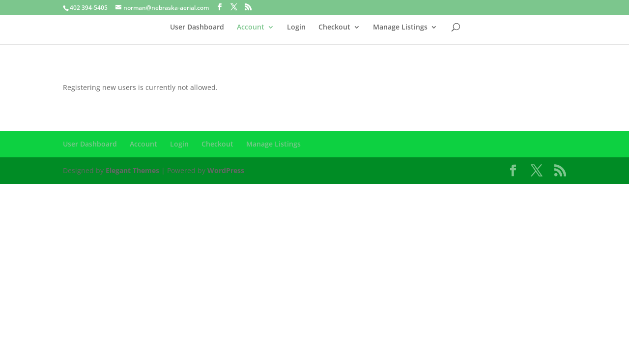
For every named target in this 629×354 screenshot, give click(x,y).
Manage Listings (400, 27)
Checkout (334, 27)
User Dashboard (197, 27)
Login (296, 27)
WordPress (225, 170)
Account (250, 27)
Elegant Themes (132, 170)
